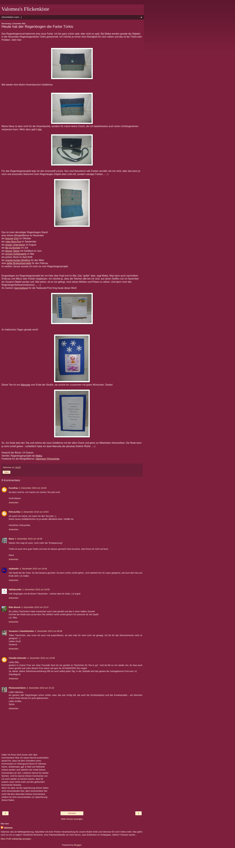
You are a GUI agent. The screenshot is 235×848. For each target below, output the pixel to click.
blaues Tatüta (12, 251)
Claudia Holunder (18, 658)
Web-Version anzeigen (72, 819)
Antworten (13, 502)
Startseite (72, 813)
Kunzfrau (13, 488)
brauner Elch (12, 238)
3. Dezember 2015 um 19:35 (28, 539)
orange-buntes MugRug (17, 260)
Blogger (77, 845)
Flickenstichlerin (17, 688)
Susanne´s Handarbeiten (21, 631)
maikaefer (14, 568)
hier (40, 129)
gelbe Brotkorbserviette (19, 263)
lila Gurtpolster (13, 247)
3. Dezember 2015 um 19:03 (35, 512)
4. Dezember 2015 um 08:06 (48, 631)
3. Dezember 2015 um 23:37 (35, 607)
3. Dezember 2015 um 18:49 (32, 488)
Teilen (6, 472)
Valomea (8, 828)
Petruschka (14, 512)
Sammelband (21, 288)
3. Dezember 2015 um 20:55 (36, 589)
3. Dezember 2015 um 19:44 (33, 568)
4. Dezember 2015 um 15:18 (40, 688)
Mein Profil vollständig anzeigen (16, 839)
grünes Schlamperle (16, 254)
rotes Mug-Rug (13, 241)
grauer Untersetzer (15, 244)
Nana (11, 539)
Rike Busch (14, 607)
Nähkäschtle (15, 589)
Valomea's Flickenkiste (25, 9)
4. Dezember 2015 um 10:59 (41, 658)
